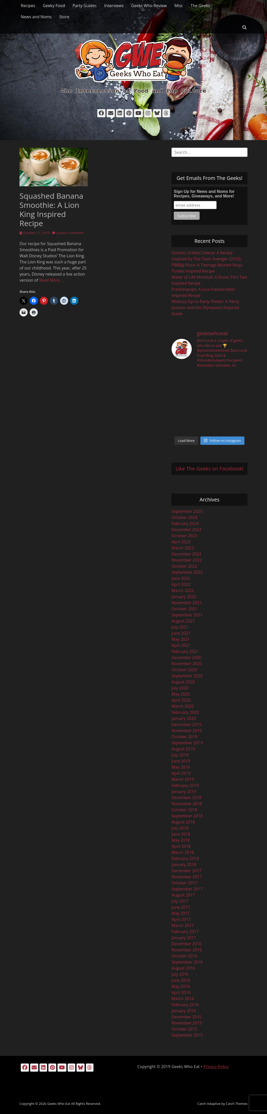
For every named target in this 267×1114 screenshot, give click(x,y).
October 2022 (184, 566)
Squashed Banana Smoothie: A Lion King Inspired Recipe (51, 209)
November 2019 (186, 730)
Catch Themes (236, 1103)
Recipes (28, 5)
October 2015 (184, 1029)
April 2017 (180, 919)
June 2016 (180, 980)
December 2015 (186, 1017)
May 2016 (180, 986)
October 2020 (184, 669)
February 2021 (185, 651)
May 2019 (180, 767)
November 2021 (186, 602)
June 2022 (180, 578)
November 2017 (186, 877)
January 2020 (183, 718)
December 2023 (186, 529)
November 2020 (186, 663)
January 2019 (183, 791)
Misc (178, 5)
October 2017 (184, 883)
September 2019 (187, 743)
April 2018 (180, 846)
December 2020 (186, 657)
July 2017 (179, 901)
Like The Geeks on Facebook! (209, 468)
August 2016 (183, 968)
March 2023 (182, 548)
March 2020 (182, 706)
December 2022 (186, 554)
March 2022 (182, 590)
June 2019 (180, 761)
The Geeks (200, 5)
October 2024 (184, 517)
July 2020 (179, 688)
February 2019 (185, 785)
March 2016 (182, 998)
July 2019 (179, 755)
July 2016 (179, 974)
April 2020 (180, 700)
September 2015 (187, 1035)
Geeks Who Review (149, 5)
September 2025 (187, 511)
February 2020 (185, 712)
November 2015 (186, 1023)
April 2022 (180, 584)
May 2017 (180, 913)
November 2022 (186, 560)
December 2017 (186, 870)
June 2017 (180, 907)
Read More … (51, 280)
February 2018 (185, 858)
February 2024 (185, 523)
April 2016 (180, 992)
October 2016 (184, 956)
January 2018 (183, 864)
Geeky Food (54, 5)
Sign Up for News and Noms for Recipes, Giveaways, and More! (204, 193)
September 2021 (187, 615)
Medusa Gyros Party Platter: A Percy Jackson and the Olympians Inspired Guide (205, 307)
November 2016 (186, 950)
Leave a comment (69, 232)
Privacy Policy (216, 1066)
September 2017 (187, 889)
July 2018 (179, 828)
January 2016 (183, 1011)
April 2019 (180, 773)
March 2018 (182, 852)
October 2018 (184, 810)
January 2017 (183, 937)
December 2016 (186, 944)
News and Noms (36, 17)
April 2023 (180, 542)
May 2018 (180, 840)
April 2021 (180, 645)
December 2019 (186, 724)
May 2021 (180, 639)
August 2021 (183, 621)
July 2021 (179, 627)
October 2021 (184, 609)
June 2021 (180, 633)
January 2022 (183, 596)
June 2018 (180, 834)
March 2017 (182, 925)
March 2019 (182, 779)
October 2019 (184, 736)
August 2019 (183, 749)
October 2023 (184, 535)
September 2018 (187, 816)
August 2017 (183, 895)
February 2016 (185, 1004)
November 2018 (186, 803)
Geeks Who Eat (58, 1103)
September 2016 (187, 962)
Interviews (114, 5)
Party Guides (84, 5)
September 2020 (187, 676)
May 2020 (180, 694)
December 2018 (186, 797)
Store (64, 17)
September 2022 (187, 572)
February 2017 (185, 931)
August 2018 (183, 822)
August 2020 (183, 682)
